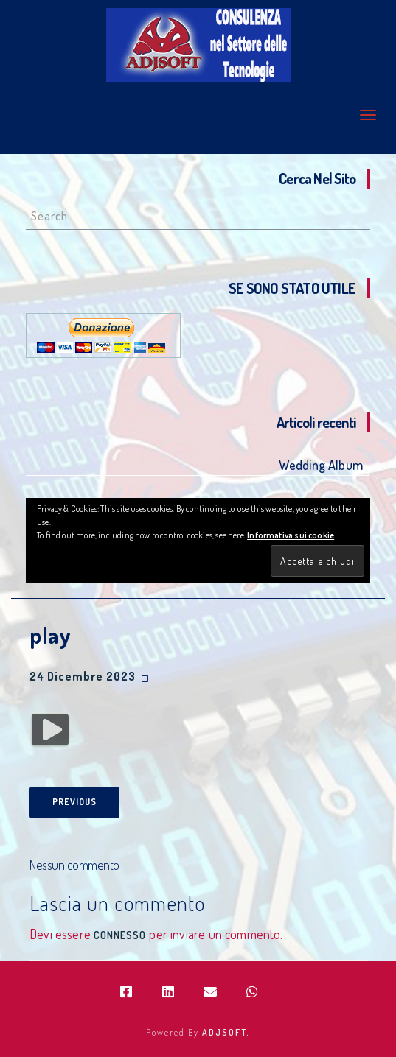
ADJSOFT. (226, 1032)
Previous (74, 801)
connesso (120, 935)
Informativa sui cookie (290, 535)
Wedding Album (321, 465)
